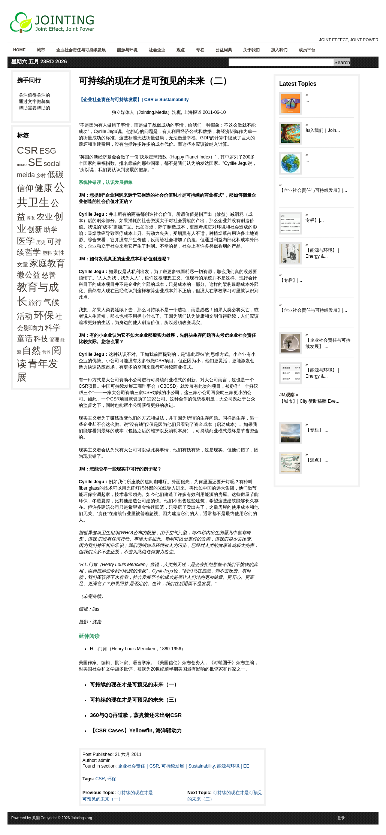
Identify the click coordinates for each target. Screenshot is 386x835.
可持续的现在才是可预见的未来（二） (155, 81)
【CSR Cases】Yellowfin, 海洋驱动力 (136, 730)
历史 (41, 242)
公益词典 (223, 50)
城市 (41, 50)
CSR (27, 150)
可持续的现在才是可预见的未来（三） (134, 700)
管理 (54, 339)
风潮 (36, 818)
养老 (31, 218)
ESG (47, 150)
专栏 (200, 50)
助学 (50, 229)
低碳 (55, 174)
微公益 (28, 274)
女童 (22, 264)
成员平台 (307, 50)
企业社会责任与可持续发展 (81, 50)
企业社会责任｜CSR (138, 766)
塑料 (47, 253)
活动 (25, 316)
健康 (43, 188)
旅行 (35, 302)
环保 (44, 315)
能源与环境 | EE (233, 766)
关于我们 (251, 50)
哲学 (33, 252)
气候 (51, 302)
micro (22, 164)
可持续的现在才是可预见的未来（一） (134, 684)
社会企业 (157, 50)
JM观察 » (288, 394)
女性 (58, 252)
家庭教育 (47, 263)
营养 (46, 352)
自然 (31, 350)
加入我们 (279, 50)
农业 (44, 216)
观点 (181, 50)
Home (19, 50)
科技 (41, 339)
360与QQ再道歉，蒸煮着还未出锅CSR (136, 715)
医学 (26, 241)
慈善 (49, 275)
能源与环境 (127, 50)
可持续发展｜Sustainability (188, 766)
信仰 (25, 188)
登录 (341, 818)
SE (35, 162)
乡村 (41, 175)
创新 (34, 229)
